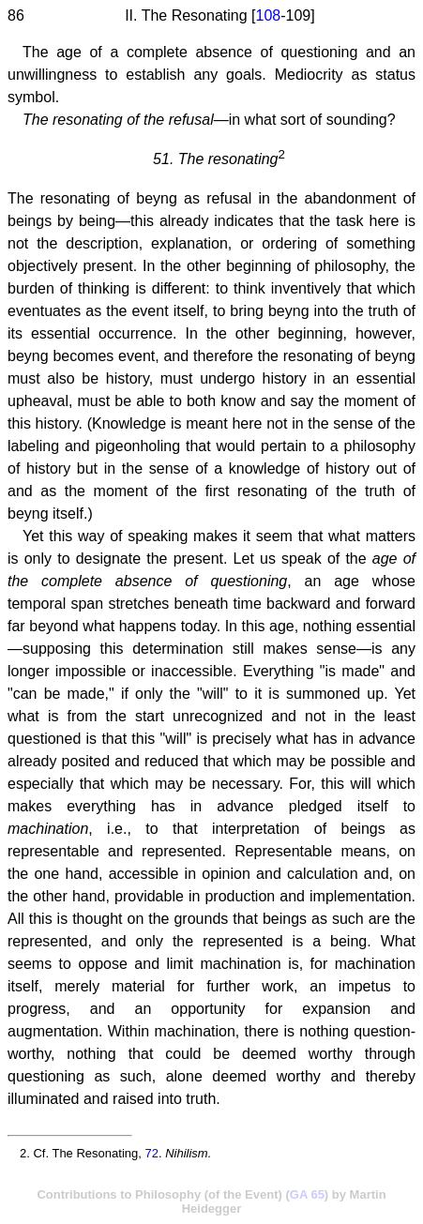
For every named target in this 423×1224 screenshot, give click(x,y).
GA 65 (307, 1194)
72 (151, 1153)
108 (267, 15)
